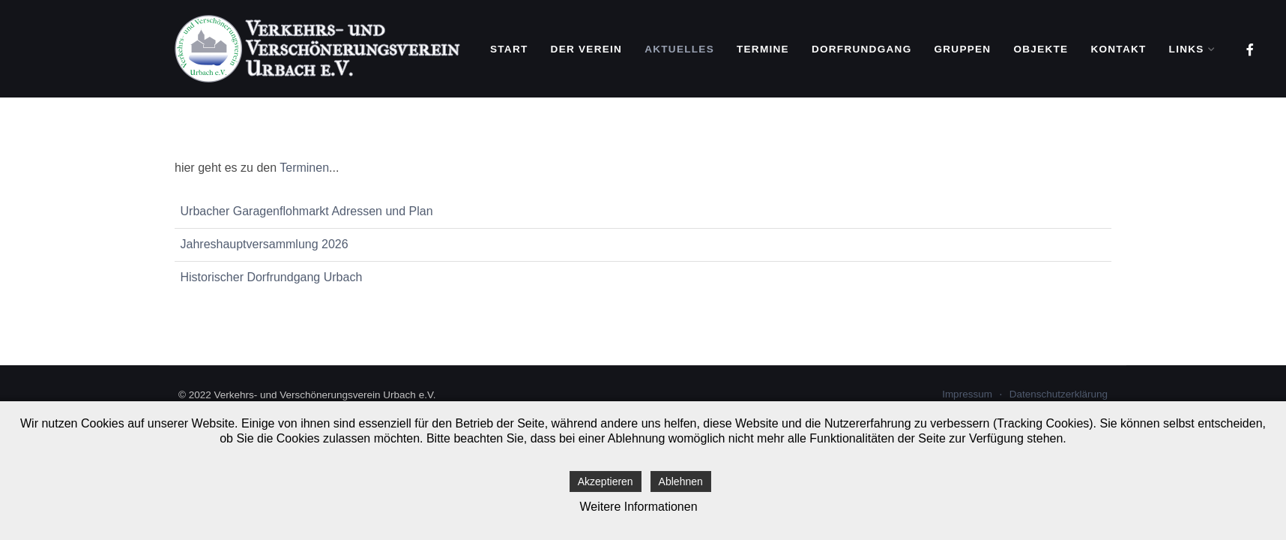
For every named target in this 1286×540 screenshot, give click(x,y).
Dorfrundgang (862, 49)
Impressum (967, 394)
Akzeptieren (605, 482)
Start (509, 49)
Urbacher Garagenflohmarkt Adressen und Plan (307, 211)
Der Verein (587, 49)
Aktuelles (679, 49)
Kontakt (1118, 49)
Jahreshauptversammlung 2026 (264, 244)
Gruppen (962, 49)
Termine (763, 49)
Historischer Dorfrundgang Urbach (272, 277)
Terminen (304, 167)
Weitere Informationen (638, 506)
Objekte (1040, 49)
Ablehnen (681, 482)
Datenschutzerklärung (1058, 394)
